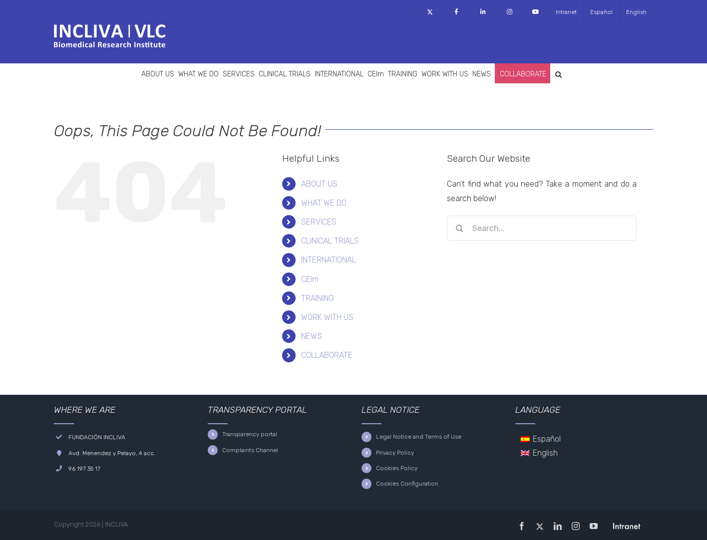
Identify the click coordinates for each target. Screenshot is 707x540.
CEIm (310, 279)
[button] (558, 73)
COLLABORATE (327, 355)
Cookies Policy (396, 468)
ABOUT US (319, 184)
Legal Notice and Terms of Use (418, 436)
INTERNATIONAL (328, 260)
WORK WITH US (327, 317)
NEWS (311, 336)
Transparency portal (249, 434)
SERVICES (319, 222)
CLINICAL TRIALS (330, 241)
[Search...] (542, 228)
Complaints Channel (250, 450)
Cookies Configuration (407, 483)
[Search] (459, 228)
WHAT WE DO (324, 203)
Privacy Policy (395, 452)
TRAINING (317, 298)
